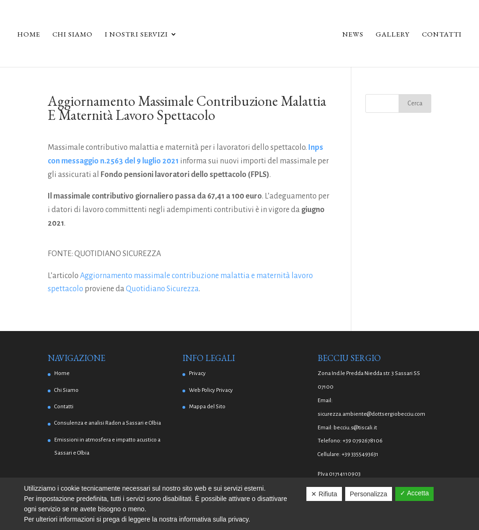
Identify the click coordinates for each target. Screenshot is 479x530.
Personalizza (368, 494)
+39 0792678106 (362, 441)
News (352, 34)
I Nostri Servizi (136, 34)
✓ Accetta (414, 493)
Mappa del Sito (207, 407)
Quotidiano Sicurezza (162, 289)
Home (28, 34)
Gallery (393, 34)
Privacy (197, 373)
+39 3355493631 (359, 454)
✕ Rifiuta (324, 494)
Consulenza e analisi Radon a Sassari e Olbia (107, 423)
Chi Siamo (72, 34)
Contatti (442, 34)
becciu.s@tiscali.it (355, 428)
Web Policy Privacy (211, 390)
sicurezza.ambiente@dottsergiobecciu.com (371, 414)
